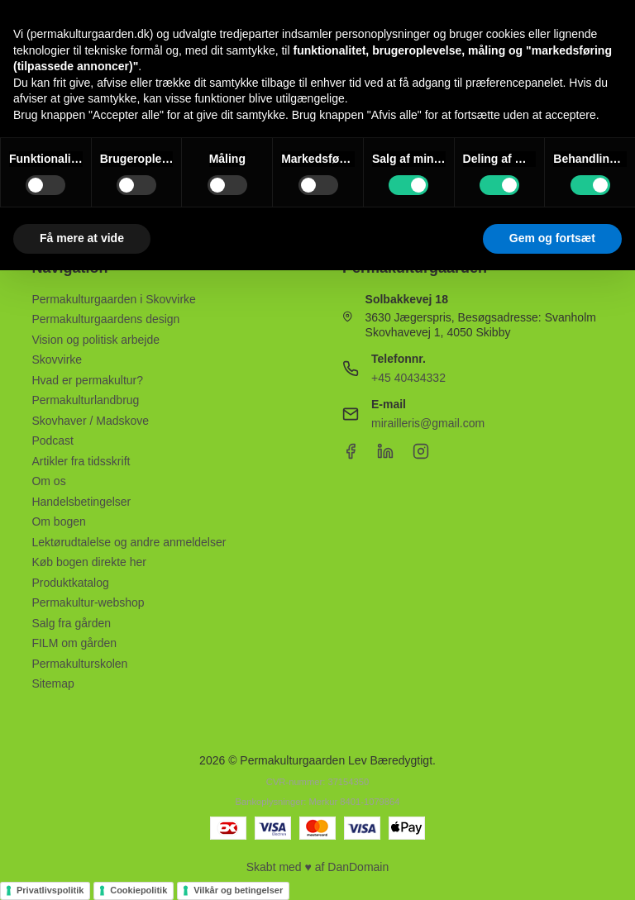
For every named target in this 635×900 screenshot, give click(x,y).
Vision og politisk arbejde (95, 339)
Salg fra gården (71, 623)
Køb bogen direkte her (88, 562)
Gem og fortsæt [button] (552, 238)
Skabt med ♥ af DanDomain (317, 867)
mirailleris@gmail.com (428, 423)
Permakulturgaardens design (105, 319)
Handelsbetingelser (81, 501)
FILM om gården (74, 643)
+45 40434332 (408, 377)
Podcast (52, 440)
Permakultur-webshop (87, 602)
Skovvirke (56, 359)
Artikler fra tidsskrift (80, 461)
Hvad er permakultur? (87, 380)
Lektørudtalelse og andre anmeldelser (128, 542)
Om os (48, 481)
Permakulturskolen (79, 663)
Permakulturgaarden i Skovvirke (113, 299)
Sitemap (52, 683)
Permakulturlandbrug (85, 400)
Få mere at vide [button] (82, 238)
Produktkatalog (69, 582)
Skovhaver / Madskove (90, 420)
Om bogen (58, 521)
